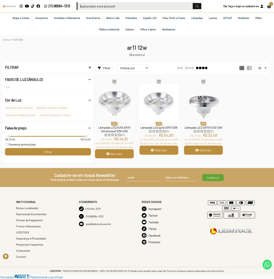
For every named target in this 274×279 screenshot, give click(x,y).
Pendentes (243, 18)
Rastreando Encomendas (31, 214)
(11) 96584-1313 (57, 6)
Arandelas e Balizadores (67, 18)
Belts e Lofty (112, 18)
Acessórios (41, 18)
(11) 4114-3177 (90, 208)
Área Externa (93, 18)
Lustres (213, 18)
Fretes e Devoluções (28, 226)
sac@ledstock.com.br (95, 224)
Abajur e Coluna (20, 18)
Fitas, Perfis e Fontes (173, 18)
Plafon (258, 18)
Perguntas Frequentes (29, 244)
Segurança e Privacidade (31, 238)
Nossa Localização (27, 208)
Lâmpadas (197, 18)
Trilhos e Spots (148, 29)
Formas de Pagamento (29, 220)
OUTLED (227, 18)
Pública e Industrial (109, 29)
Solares (129, 29)
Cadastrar (213, 177)
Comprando (23, 250)
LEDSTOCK (22, 232)
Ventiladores (168, 29)
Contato (21, 256)
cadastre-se (252, 6)
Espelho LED (149, 18)
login (238, 6)
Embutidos (131, 18)
